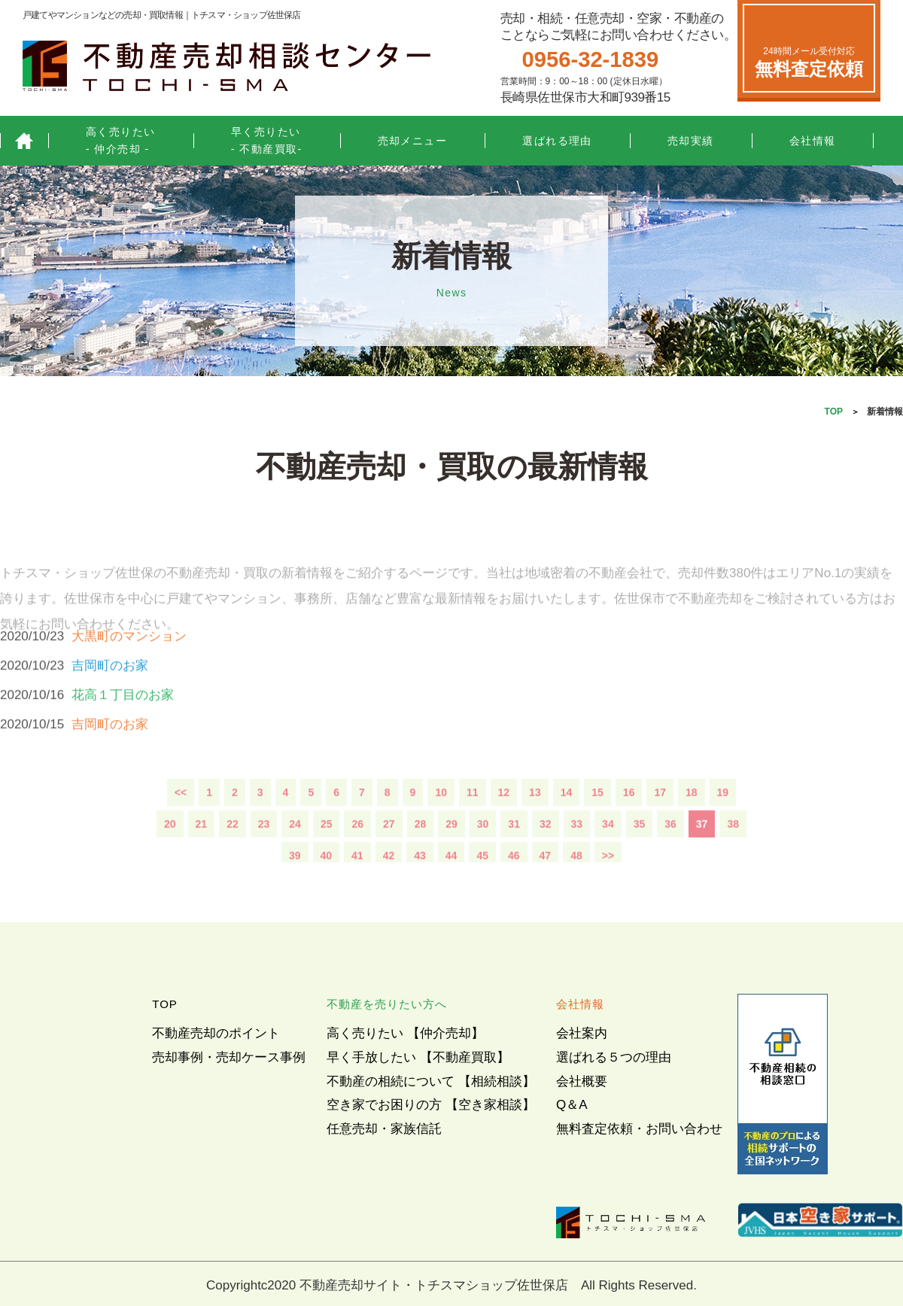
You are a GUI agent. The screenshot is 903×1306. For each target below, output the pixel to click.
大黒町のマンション (129, 666)
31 (514, 854)
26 (357, 854)
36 (670, 854)
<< (181, 822)
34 (608, 854)
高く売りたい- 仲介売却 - (121, 140)
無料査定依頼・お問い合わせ (639, 1129)
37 (702, 854)
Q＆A (572, 1105)
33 (577, 854)
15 (597, 822)
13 (535, 822)
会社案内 (581, 1033)
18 (692, 822)
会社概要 (581, 1081)
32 (546, 854)
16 (629, 822)
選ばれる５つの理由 (613, 1057)
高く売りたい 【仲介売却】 (405, 1033)
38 (733, 854)
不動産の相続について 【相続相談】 (431, 1081)
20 (170, 854)
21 (202, 854)
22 (233, 854)
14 (567, 822)
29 (451, 854)
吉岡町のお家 (109, 695)
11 (473, 822)
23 (264, 854)
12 (504, 822)
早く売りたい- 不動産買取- (267, 140)
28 (421, 854)
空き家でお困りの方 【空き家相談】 (431, 1105)
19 (723, 822)
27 (389, 854)
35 (640, 854)
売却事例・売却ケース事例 (229, 1057)
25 (327, 854)
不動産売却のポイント (216, 1033)
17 (660, 822)
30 (483, 854)
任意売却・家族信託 (384, 1129)
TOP (834, 411)
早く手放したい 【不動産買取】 (418, 1057)
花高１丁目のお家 (122, 725)
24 (295, 854)
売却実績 (690, 141)
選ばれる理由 (557, 141)
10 (441, 822)
